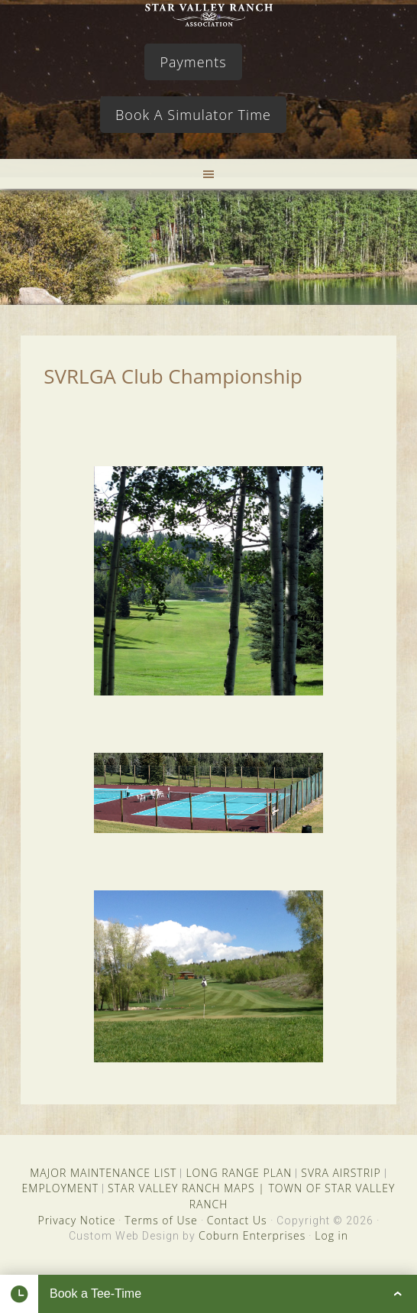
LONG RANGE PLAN (239, 1172)
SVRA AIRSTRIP (340, 1172)
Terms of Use (160, 1220)
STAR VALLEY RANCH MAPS (181, 1188)
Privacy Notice (76, 1220)
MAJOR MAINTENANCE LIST (103, 1172)
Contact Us (237, 1220)
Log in (331, 1235)
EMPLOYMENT (60, 1188)
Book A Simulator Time (193, 114)
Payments (193, 62)
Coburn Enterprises (252, 1235)
